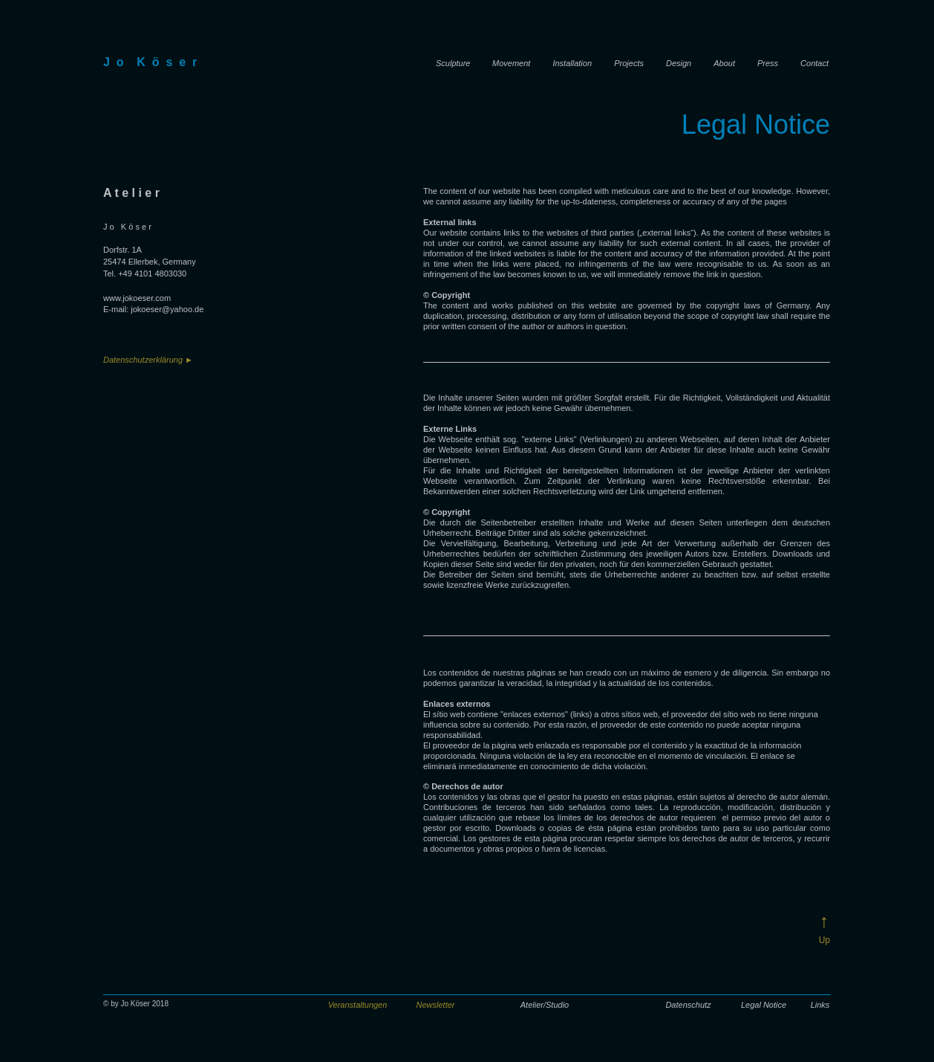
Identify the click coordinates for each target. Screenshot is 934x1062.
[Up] (822, 940)
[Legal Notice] (763, 1005)
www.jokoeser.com (137, 298)
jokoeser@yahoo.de (167, 309)
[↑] (821, 920)
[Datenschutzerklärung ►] (162, 360)
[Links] (820, 1005)
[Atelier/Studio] (544, 1005)
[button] (357, 1005)
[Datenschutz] (688, 1005)
